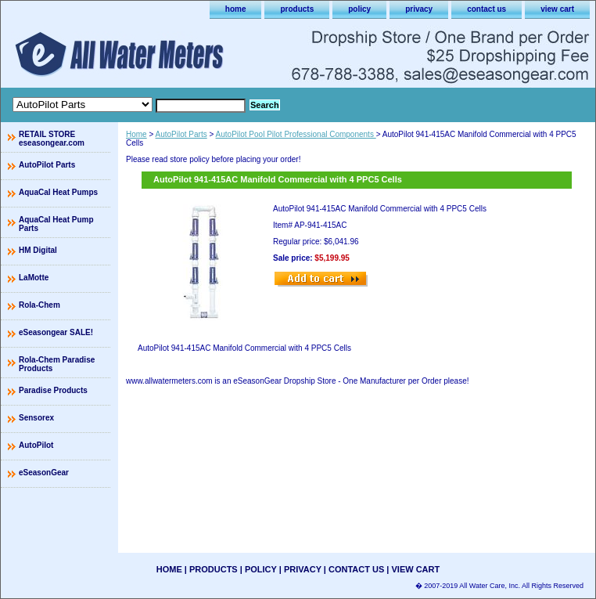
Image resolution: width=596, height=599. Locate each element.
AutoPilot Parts (181, 134)
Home (136, 134)
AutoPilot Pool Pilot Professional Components (296, 134)
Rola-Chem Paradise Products (57, 364)
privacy (419, 9)
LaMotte (33, 277)
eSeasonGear (44, 472)
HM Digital (38, 250)
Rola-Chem (39, 305)
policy (359, 9)
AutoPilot (36, 445)
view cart (557, 9)
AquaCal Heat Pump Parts (56, 224)
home (235, 9)
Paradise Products (53, 390)
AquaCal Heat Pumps (58, 192)
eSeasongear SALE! (56, 332)
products (297, 9)
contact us (486, 9)
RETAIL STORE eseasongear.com (51, 138)
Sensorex (36, 417)
